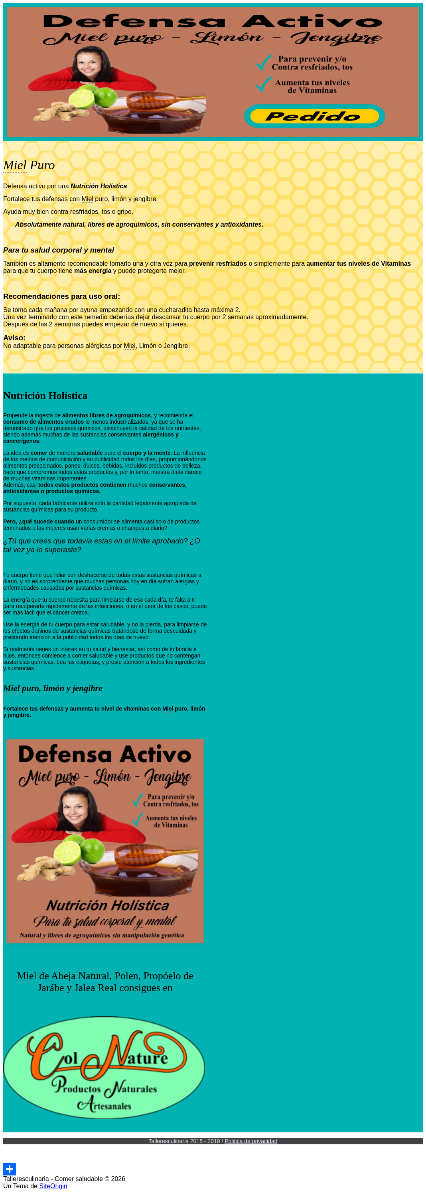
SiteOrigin (53, 1186)
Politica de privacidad (251, 1141)
